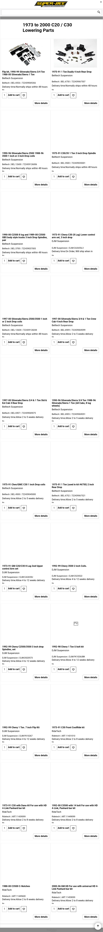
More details (41, 103)
